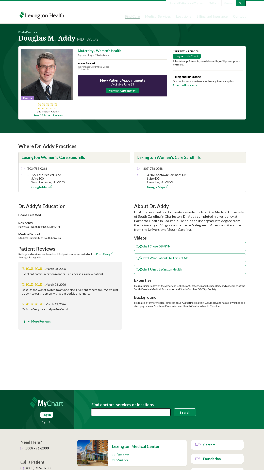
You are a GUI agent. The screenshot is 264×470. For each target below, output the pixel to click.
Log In (46, 415)
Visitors (120, 460)
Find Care (132, 16)
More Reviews (37, 321)
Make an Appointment (123, 90)
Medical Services (158, 16)
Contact (239, 16)
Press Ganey (103, 254)
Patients (120, 454)
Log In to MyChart (186, 56)
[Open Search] (240, 3)
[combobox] (131, 412)
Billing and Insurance (212, 16)
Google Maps (40, 187)
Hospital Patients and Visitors (186, 3)
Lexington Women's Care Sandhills (53, 157)
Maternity (86, 51)
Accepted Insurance (185, 85)
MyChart (214, 3)
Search (184, 412)
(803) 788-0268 (37, 168)
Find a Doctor (26, 32)
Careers (228, 3)
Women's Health (108, 51)
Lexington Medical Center (136, 446)
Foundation (208, 459)
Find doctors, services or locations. (123, 405)
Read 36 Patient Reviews (48, 115)
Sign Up (46, 422)
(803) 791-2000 (37, 448)
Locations (183, 16)
